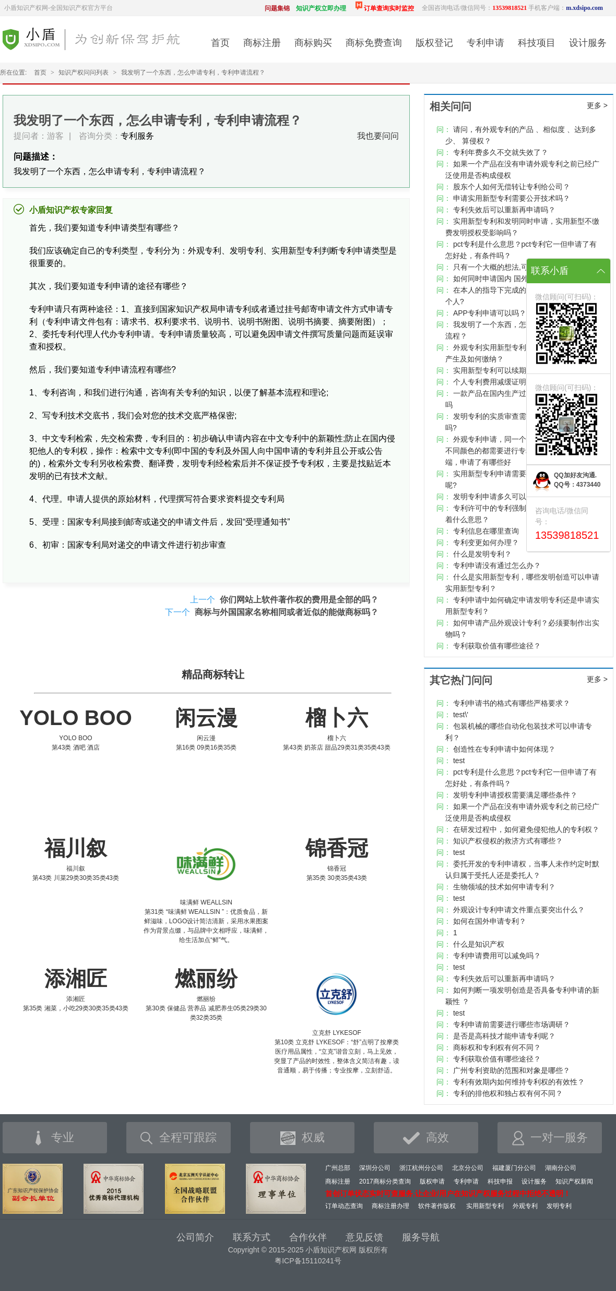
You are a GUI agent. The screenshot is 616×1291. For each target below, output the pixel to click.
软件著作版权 (437, 1206)
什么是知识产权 (478, 944)
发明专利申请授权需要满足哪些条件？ (515, 795)
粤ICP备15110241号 (308, 1261)
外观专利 (525, 1206)
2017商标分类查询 (385, 1181)
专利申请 (485, 43)
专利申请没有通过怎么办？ (497, 565)
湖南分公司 (560, 1168)
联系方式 (251, 1237)
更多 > (597, 105)
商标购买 (313, 43)
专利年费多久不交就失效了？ (500, 152)
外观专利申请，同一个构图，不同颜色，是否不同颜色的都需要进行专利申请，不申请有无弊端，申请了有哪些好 (522, 450)
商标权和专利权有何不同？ (497, 1047)
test (459, 760)
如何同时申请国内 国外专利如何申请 (512, 278)
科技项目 (536, 43)
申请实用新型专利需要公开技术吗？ (511, 198)
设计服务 (588, 43)
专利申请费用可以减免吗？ (497, 955)
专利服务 (137, 135)
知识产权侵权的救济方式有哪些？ (508, 841)
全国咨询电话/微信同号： (474, 7)
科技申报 (500, 1181)
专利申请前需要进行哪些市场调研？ (511, 1024)
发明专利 (559, 1206)
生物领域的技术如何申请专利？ (504, 887)
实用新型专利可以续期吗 (493, 370)
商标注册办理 (390, 1206)
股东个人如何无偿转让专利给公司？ (511, 187)
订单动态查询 (344, 1206)
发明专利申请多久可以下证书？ (504, 496)
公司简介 (195, 1237)
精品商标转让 (213, 674)
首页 (220, 43)
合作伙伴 (308, 1237)
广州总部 (337, 1168)
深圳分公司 (374, 1168)
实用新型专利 (485, 1206)
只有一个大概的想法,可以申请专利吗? (514, 267)
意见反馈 (364, 1237)
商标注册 (262, 43)
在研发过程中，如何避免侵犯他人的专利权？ (526, 829)
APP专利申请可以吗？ (489, 313)
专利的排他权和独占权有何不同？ (508, 1093)
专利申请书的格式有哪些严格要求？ (511, 703)
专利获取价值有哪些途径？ (497, 646)
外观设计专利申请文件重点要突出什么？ (519, 910)
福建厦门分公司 (514, 1168)
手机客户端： (565, 7)
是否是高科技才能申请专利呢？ (504, 1036)
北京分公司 (467, 1168)
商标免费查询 (374, 43)
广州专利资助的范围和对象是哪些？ (511, 1070)
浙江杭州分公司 (421, 1168)
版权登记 (434, 43)
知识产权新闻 (574, 1181)
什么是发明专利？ (482, 554)
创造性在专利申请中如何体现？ (504, 749)
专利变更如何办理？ (486, 542)
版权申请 (432, 1181)
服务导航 (421, 1237)
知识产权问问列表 (83, 72)
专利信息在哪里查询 (486, 531)
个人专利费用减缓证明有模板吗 (504, 382)
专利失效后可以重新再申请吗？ (504, 210)
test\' (460, 714)
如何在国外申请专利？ (489, 921)
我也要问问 (378, 135)
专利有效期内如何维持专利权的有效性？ (519, 1082)
